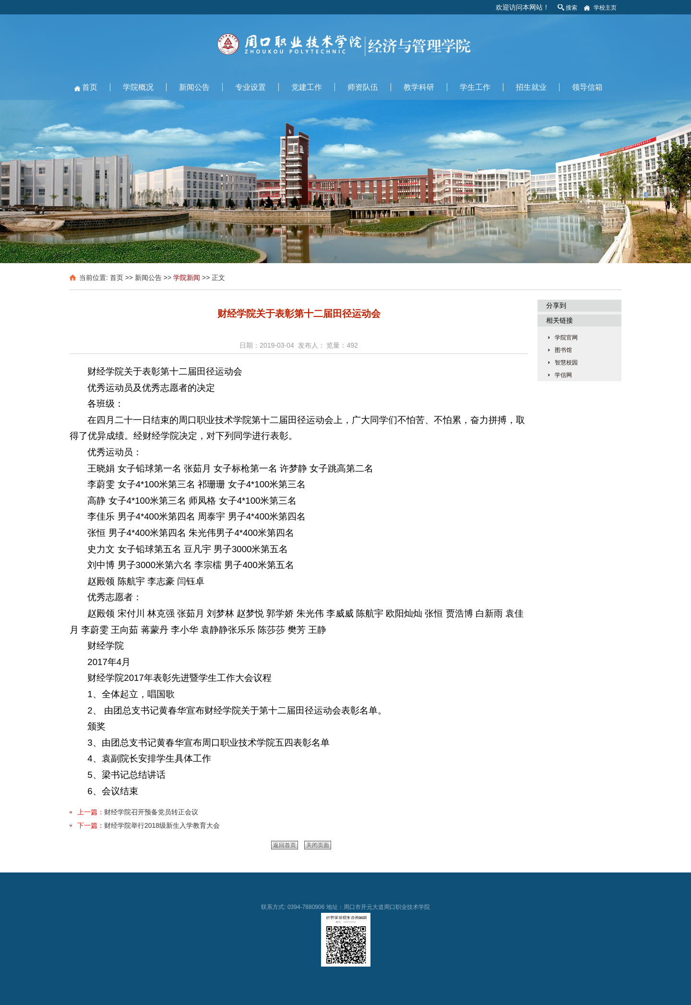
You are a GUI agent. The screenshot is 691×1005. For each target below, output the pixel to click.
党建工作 (306, 87)
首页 (89, 87)
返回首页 (284, 845)
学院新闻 (186, 277)
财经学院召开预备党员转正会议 (151, 812)
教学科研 (419, 87)
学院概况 (138, 87)
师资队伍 (362, 87)
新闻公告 (194, 87)
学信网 (563, 375)
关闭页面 (317, 845)
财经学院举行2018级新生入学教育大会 (162, 825)
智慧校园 (566, 362)
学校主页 (605, 7)
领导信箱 (587, 87)
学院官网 (566, 337)
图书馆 (563, 350)
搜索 (571, 7)
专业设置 (250, 87)
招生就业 (531, 87)
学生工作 (475, 87)
